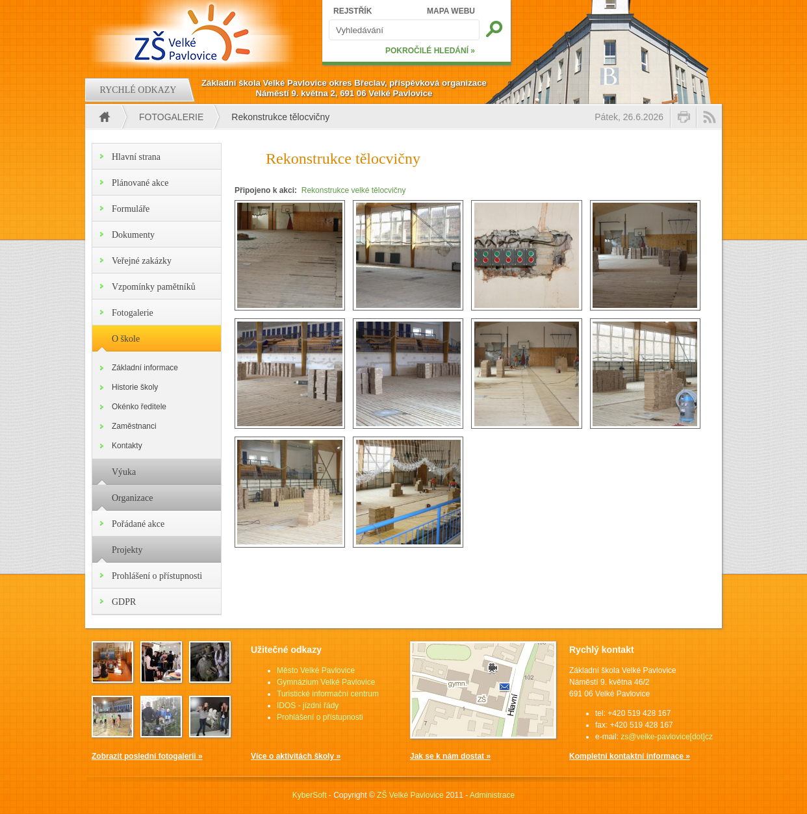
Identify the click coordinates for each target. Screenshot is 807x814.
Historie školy (135, 387)
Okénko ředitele (139, 406)
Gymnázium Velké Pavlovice (326, 682)
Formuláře (130, 209)
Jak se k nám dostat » (450, 756)
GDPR (124, 602)
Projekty (127, 550)
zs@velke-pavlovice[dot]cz (667, 736)
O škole (126, 339)
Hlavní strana (136, 157)
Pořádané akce (138, 524)
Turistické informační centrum (328, 693)
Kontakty (127, 445)
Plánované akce (140, 183)
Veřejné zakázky (142, 261)
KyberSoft (309, 795)
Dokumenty (133, 235)
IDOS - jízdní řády (308, 705)
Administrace (492, 795)
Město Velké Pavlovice (316, 670)
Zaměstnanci (134, 426)
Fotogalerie (171, 117)
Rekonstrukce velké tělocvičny (353, 190)
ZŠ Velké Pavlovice (410, 795)
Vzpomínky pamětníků (154, 287)
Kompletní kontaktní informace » (629, 756)
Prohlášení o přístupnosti (157, 576)
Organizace (132, 498)
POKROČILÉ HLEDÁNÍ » (430, 50)
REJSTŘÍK (352, 11)
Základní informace (145, 367)
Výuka (124, 472)
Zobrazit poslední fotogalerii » (147, 756)
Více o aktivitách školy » (295, 756)
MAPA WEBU (451, 11)
